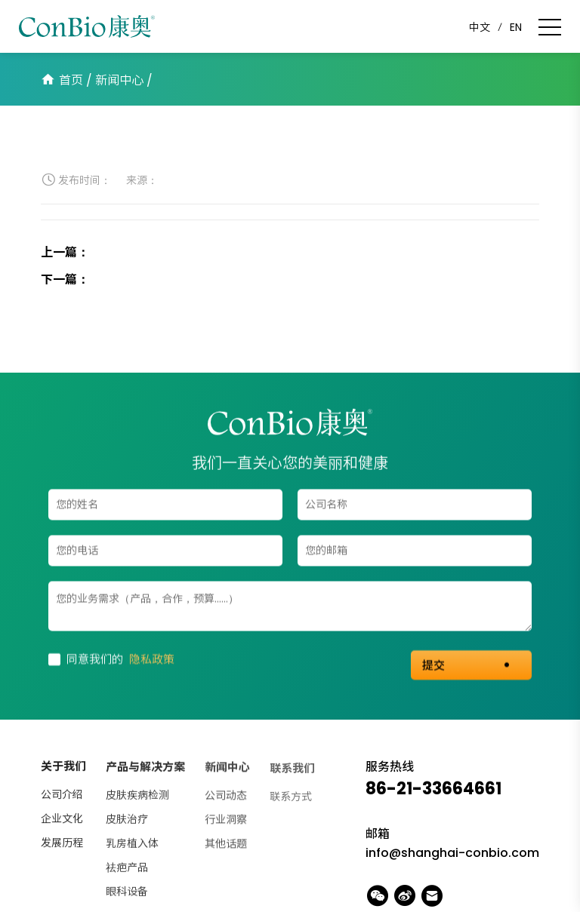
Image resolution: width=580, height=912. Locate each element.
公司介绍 (62, 795)
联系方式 (291, 799)
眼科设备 (127, 893)
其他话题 (226, 847)
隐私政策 (151, 660)
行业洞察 (226, 823)
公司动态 (226, 798)
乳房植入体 (132, 845)
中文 (479, 27)
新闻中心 (119, 80)
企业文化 (62, 820)
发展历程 (62, 844)
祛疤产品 (127, 869)
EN (516, 27)
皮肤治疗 (127, 821)
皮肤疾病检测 (137, 797)
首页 (71, 80)
